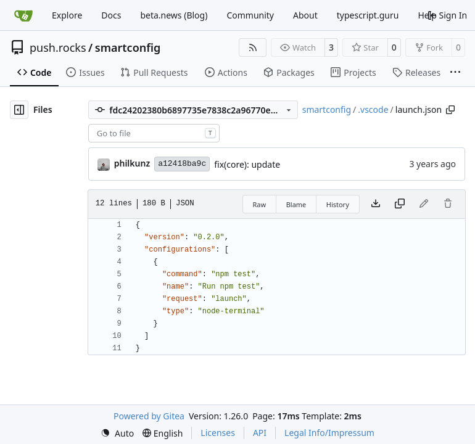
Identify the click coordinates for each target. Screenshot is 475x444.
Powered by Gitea (149, 416)
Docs (111, 15)
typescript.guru (368, 15)
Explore (67, 15)
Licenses (217, 432)
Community (250, 15)
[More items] (455, 72)
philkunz (132, 163)
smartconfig (127, 47)
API (259, 432)
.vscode (373, 109)
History (337, 204)
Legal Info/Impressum (329, 432)
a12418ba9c (182, 163)
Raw (259, 204)
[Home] (23, 15)
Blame (296, 204)
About (305, 15)
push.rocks (58, 47)
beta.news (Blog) (173, 15)
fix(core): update (247, 164)
